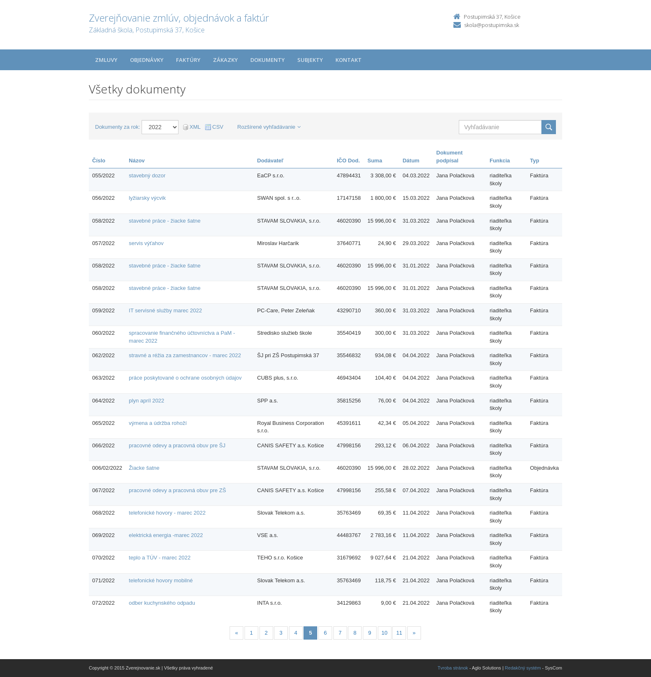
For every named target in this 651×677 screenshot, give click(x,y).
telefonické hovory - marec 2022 (167, 513)
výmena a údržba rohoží (157, 423)
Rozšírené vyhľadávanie (269, 127)
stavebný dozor (147, 175)
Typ (534, 160)
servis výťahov (146, 243)
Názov (136, 160)
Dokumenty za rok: (117, 127)
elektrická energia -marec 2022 (166, 535)
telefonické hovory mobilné (161, 580)
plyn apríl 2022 (146, 400)
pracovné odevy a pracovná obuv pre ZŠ (177, 490)
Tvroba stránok (453, 667)
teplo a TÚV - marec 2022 (160, 557)
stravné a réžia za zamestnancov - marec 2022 (185, 355)
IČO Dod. (348, 160)
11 (399, 633)
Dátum (411, 160)
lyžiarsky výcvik (147, 198)
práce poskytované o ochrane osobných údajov (185, 378)
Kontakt (348, 60)
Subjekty (310, 60)
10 (384, 633)
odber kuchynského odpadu (162, 603)
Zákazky (225, 60)
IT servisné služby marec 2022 (165, 310)
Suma (374, 160)
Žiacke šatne (144, 468)
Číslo (98, 160)
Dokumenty (267, 60)
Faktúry (188, 60)
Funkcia (499, 160)
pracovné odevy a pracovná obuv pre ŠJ (177, 445)
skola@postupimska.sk (491, 25)
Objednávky (147, 60)
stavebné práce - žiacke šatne (165, 221)
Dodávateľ (270, 160)
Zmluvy (106, 60)
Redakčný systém (523, 667)
